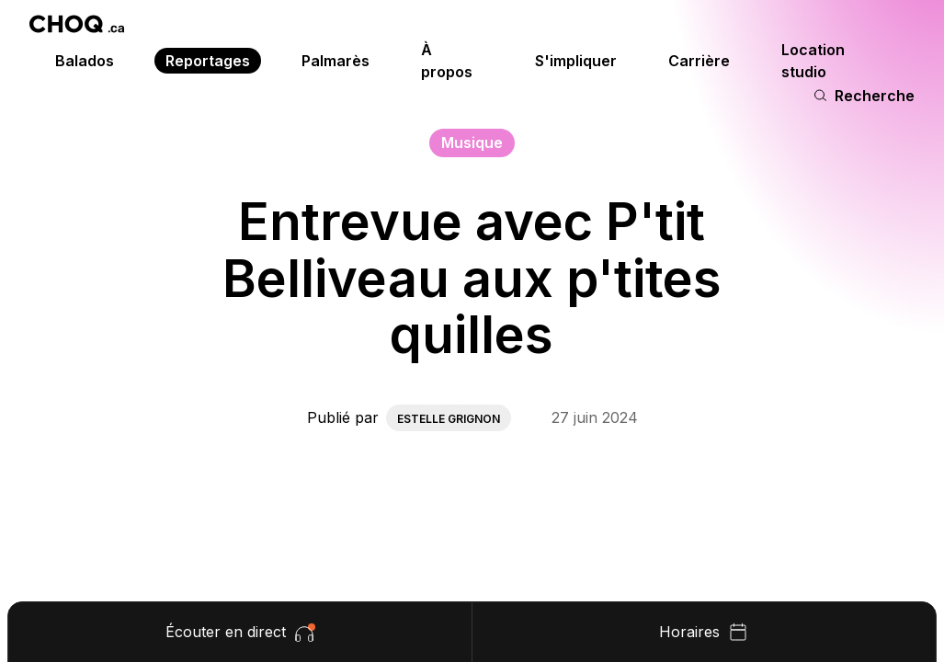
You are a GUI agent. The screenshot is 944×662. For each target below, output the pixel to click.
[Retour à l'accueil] (76, 24)
